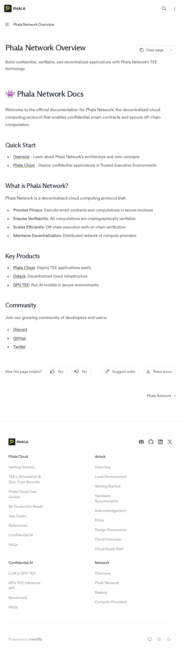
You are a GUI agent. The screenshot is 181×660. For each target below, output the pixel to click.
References (18, 525)
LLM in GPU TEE (22, 573)
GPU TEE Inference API (24, 585)
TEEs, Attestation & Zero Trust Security (24, 479)
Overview (21, 156)
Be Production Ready (25, 506)
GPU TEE (21, 285)
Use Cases (17, 516)
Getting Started (21, 467)
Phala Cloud (24, 165)
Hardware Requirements (106, 498)
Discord (20, 329)
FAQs (13, 544)
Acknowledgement (110, 510)
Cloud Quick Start (109, 549)
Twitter (19, 346)
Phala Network (107, 583)
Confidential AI (20, 535)
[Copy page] (151, 49)
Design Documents (110, 530)
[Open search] (164, 8)
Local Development (111, 476)
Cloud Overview (108, 539)
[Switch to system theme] (149, 639)
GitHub (19, 338)
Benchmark (17, 597)
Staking (101, 592)
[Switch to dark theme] (169, 639)
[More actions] (174, 8)
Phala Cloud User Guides (22, 494)
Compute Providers (111, 602)
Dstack (19, 276)
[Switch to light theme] (159, 639)
